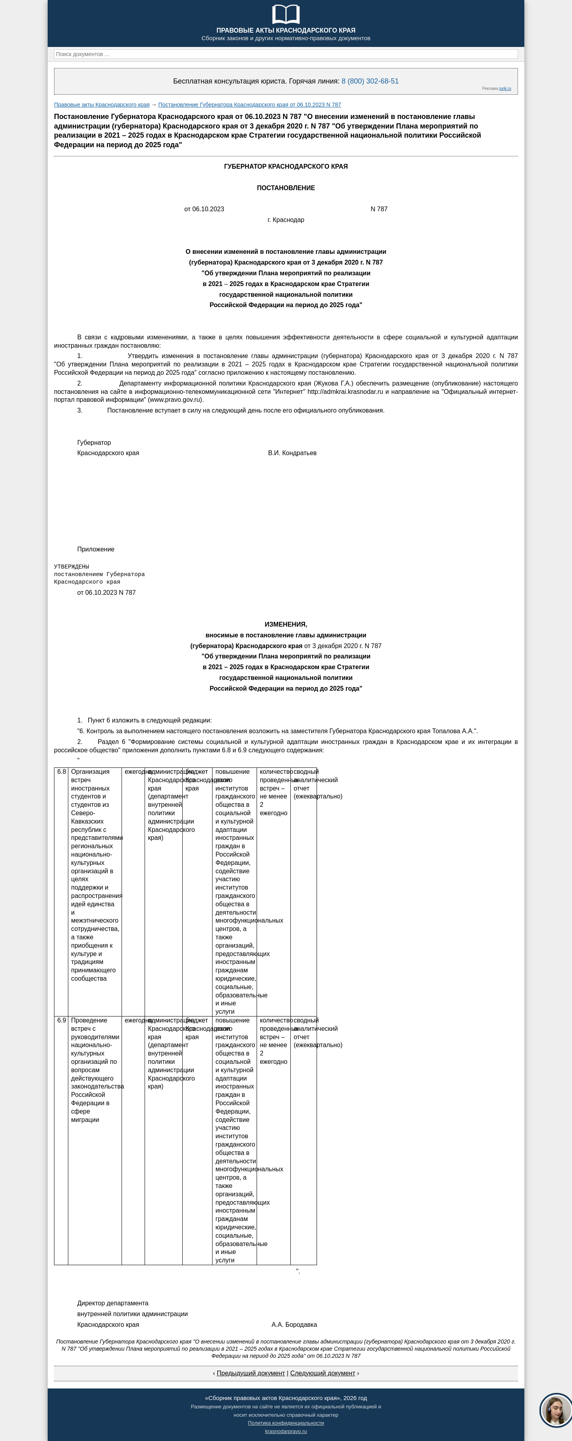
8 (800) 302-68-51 (370, 81)
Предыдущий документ (251, 1373)
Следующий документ (323, 1373)
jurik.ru (505, 88)
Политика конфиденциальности (286, 1423)
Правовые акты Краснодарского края (102, 104)
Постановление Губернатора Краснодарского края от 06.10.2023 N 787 (249, 104)
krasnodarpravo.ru (286, 1431)
